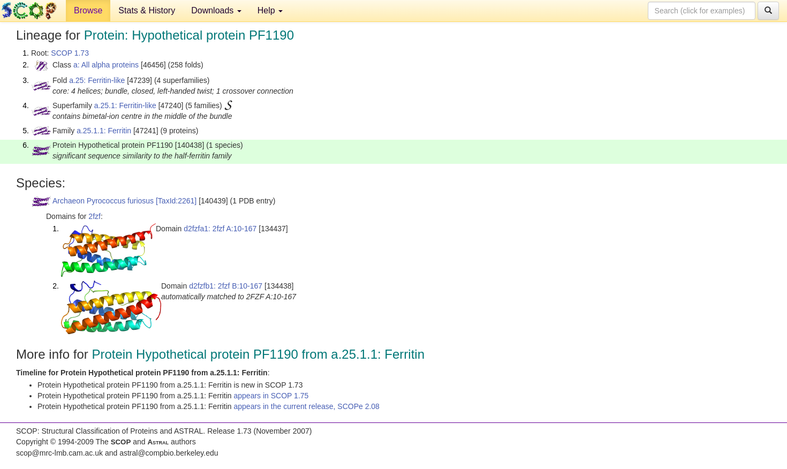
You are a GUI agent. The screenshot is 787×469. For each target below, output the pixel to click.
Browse (88, 10)
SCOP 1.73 (70, 53)
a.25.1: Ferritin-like (125, 105)
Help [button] (270, 10)
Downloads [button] (216, 10)
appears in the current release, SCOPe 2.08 (307, 406)
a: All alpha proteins (106, 64)
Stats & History (146, 10)
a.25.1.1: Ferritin (104, 130)
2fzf (94, 216)
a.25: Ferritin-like (97, 80)
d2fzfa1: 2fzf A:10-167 (220, 228)
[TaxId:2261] (176, 200)
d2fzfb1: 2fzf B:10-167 (225, 286)
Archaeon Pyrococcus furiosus (103, 200)
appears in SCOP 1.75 (271, 395)
